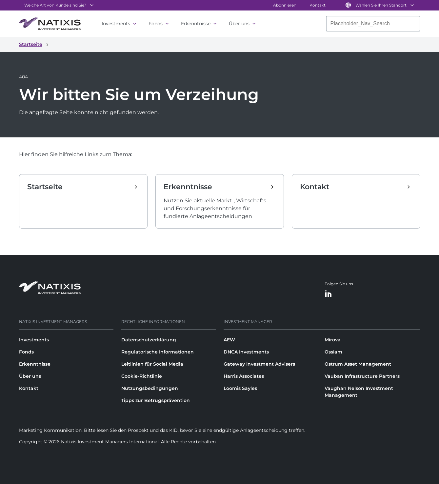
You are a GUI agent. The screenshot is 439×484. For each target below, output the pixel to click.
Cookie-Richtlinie (141, 376)
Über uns (239, 24)
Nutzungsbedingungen (149, 388)
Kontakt (317, 5)
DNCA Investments (246, 352)
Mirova (333, 340)
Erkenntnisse (195, 24)
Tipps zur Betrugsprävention (155, 400)
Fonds (156, 24)
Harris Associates (244, 376)
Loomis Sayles (240, 388)
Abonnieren (284, 5)
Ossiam (333, 352)
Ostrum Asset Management (358, 364)
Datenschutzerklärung (148, 340)
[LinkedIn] (328, 294)
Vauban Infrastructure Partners (362, 376)
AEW (229, 340)
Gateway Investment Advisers (259, 364)
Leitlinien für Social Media (152, 364)
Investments (116, 24)
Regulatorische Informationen (157, 352)
